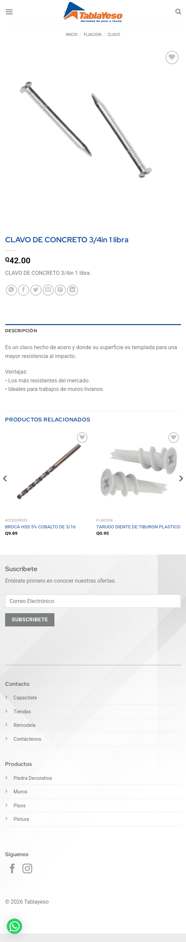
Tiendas (22, 712)
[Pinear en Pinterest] (60, 290)
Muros (21, 792)
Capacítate (25, 698)
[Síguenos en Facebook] (12, 869)
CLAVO (113, 34)
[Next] (180, 492)
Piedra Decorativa (33, 778)
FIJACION (92, 34)
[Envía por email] (48, 290)
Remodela (24, 725)
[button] (9, 11)
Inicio (72, 34)
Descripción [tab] (21, 331)
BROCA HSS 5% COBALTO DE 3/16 (40, 526)
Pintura (21, 819)
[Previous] (5, 492)
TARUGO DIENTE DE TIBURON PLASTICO (138, 526)
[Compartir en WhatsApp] (11, 290)
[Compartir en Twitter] (35, 290)
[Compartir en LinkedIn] (72, 290)
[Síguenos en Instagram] (27, 869)
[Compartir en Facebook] (23, 290)
